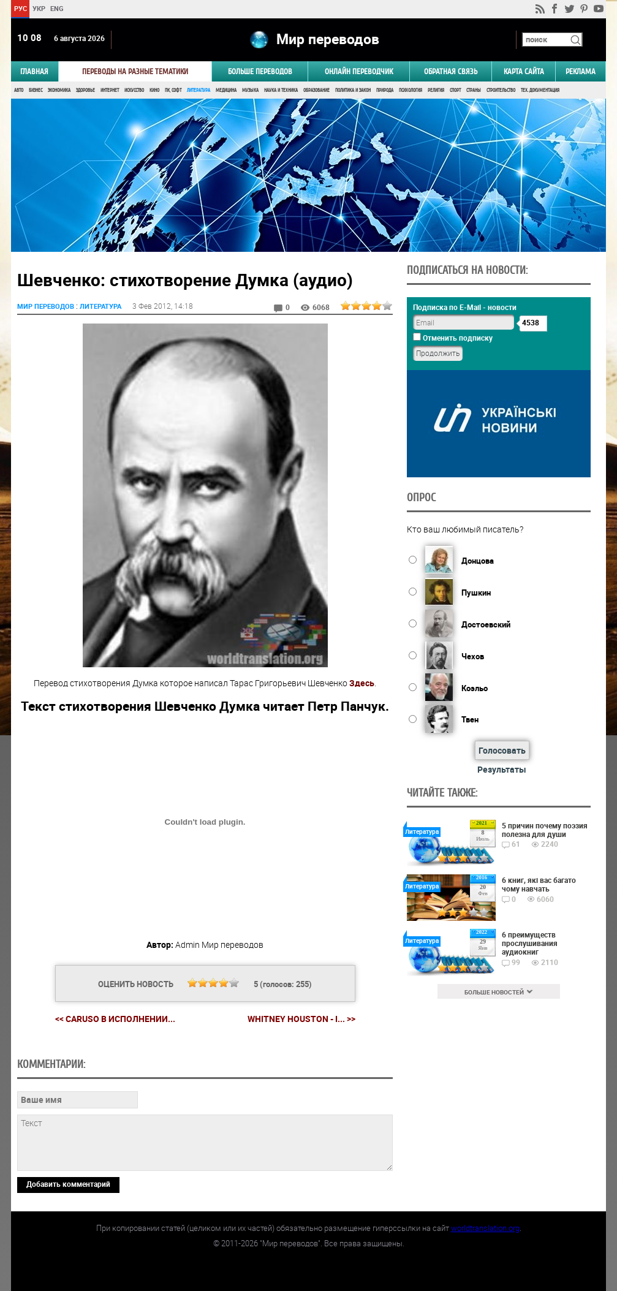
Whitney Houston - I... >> (301, 1019)
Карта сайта (524, 71)
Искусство (134, 90)
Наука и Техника (281, 90)
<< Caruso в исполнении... (115, 1018)
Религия (436, 90)
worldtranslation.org (485, 1227)
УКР (38, 8)
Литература (198, 90)
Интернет (109, 90)
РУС (20, 8)
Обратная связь (450, 71)
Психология (410, 90)
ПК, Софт (173, 90)
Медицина (226, 90)
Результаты (501, 769)
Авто (18, 90)
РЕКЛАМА (581, 71)
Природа (384, 90)
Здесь (361, 683)
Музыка (250, 90)
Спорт (455, 90)
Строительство (500, 90)
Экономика (59, 90)
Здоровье (85, 90)
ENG (57, 8)
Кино (154, 90)
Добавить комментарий (68, 1184)
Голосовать (502, 750)
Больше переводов (260, 71)
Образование (316, 90)
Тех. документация (540, 90)
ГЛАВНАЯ (34, 71)
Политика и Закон (353, 90)
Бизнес (35, 90)
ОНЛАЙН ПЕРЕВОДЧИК (359, 71)
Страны (473, 90)
